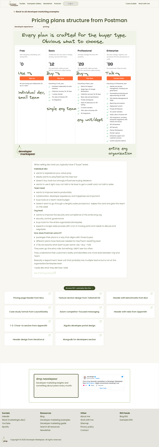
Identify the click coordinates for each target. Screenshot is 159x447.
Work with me (144, 3)
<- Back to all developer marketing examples (36, 11)
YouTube (6, 423)
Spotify (5, 427)
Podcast (57, 3)
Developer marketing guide (53, 423)
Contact (85, 430)
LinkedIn (5, 416)
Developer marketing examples (55, 420)
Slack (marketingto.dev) (13, 420)
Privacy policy (87, 427)
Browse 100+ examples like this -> (79, 288)
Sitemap (85, 423)
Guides (22, 3)
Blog (42, 416)
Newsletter (47, 3)
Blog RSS (124, 416)
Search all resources (50, 427)
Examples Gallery (34, 3)
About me (85, 416)
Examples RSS (126, 420)
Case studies (131, 3)
